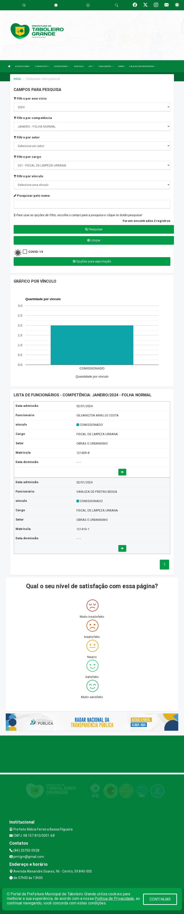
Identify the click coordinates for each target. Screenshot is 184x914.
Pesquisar (94, 229)
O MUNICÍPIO (42, 66)
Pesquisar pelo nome (32, 195)
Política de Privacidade (114, 898)
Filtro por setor (27, 137)
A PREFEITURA (22, 66)
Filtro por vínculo (28, 176)
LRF (91, 66)
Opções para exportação (92, 261)
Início (17, 79)
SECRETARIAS (61, 66)
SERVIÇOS (79, 66)
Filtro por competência (33, 118)
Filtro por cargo (27, 157)
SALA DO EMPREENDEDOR (142, 66)
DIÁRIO (121, 66)
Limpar (93, 240)
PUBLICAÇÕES (105, 66)
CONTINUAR (160, 899)
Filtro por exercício (30, 98)
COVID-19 (35, 252)
